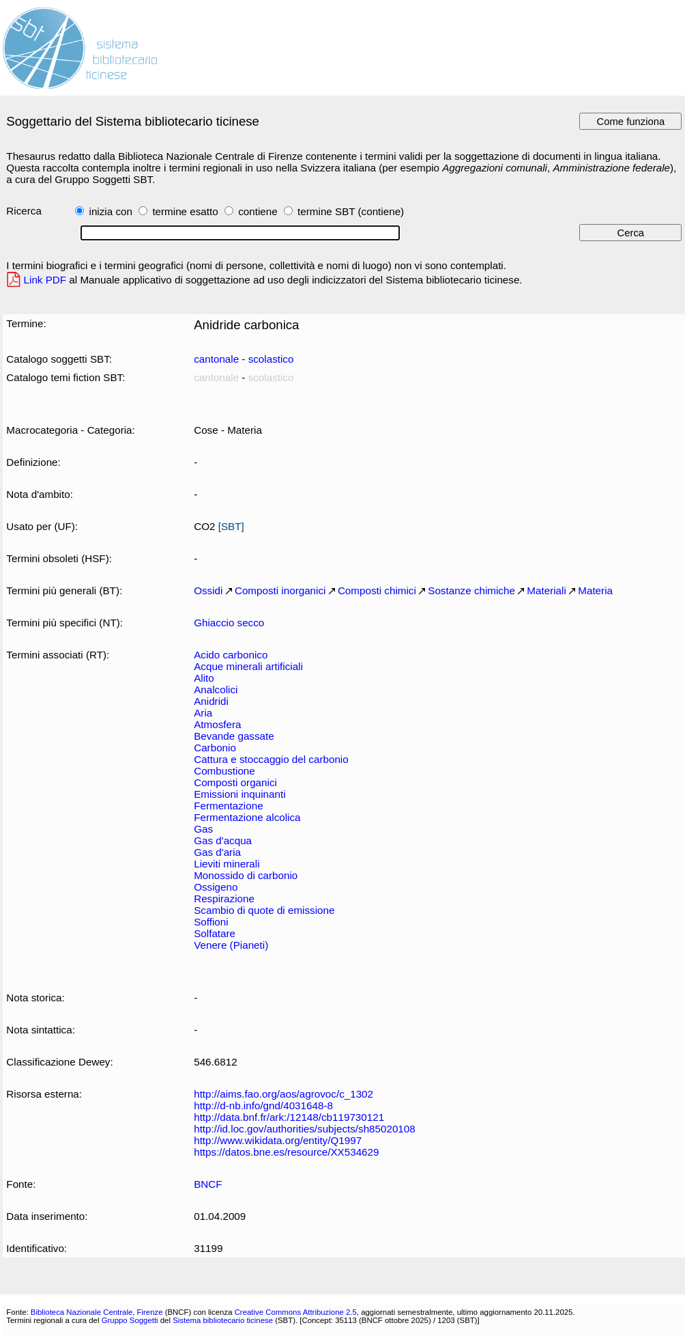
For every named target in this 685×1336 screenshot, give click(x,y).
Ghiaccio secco (229, 622)
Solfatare (214, 933)
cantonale (216, 359)
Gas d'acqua (223, 840)
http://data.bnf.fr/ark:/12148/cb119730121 (289, 1117)
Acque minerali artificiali (248, 666)
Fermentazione (228, 805)
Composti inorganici (280, 590)
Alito (204, 678)
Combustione (224, 771)
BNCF (208, 1184)
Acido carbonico (230, 654)
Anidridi (211, 701)
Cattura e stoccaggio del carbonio (271, 759)
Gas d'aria (217, 852)
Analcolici (215, 689)
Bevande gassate (234, 736)
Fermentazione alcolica (247, 817)
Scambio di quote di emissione (264, 910)
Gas (203, 829)
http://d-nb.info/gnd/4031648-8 (263, 1105)
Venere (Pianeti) (231, 945)
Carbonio (215, 747)
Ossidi (208, 590)
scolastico (271, 359)
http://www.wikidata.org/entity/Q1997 (278, 1140)
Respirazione (224, 898)
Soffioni (211, 922)
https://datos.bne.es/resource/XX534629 (286, 1152)
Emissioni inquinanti (239, 794)
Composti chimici (377, 590)
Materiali (546, 590)
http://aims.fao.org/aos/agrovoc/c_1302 (283, 1094)
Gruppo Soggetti (130, 1320)
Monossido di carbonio (245, 875)
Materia (595, 590)
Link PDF (45, 280)
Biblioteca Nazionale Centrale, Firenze (97, 1312)
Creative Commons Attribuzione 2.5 (296, 1312)
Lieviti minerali (226, 863)
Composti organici (235, 782)
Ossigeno (215, 887)
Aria (203, 713)
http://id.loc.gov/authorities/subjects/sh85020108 (305, 1129)
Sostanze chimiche (471, 590)
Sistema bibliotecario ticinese (223, 1320)
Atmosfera (217, 724)
